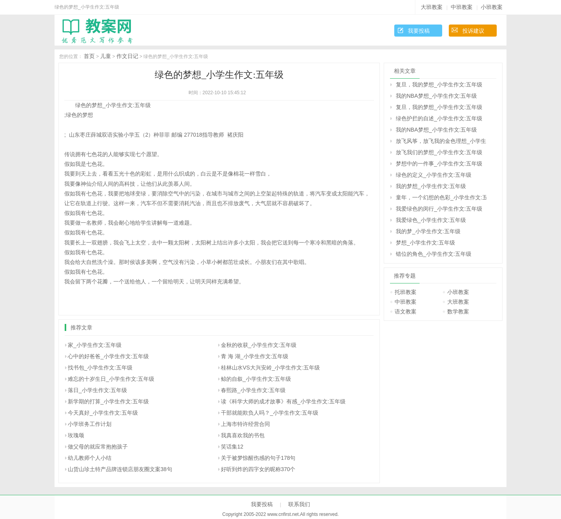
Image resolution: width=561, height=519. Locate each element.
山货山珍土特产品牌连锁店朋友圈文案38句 (120, 469)
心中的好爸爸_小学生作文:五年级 (108, 356)
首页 (89, 56)
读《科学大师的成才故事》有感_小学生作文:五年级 (283, 401)
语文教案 (405, 311)
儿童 (105, 56)
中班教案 (462, 7)
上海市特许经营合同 (245, 424)
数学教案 (458, 311)
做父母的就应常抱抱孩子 (98, 446)
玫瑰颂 (76, 435)
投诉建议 (473, 31)
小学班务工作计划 (89, 424)
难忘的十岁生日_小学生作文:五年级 (111, 379)
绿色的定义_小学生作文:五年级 (433, 175)
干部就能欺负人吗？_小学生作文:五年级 (269, 413)
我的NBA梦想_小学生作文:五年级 (436, 96)
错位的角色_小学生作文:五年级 (433, 254)
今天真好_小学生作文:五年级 (103, 413)
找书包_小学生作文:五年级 (100, 367)
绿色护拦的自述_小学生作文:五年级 (439, 118)
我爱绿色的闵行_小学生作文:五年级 (439, 209)
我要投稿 (419, 31)
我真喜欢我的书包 (243, 435)
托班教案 (405, 292)
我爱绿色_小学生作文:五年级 (431, 220)
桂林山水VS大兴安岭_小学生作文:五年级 (270, 367)
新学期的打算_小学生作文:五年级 (108, 401)
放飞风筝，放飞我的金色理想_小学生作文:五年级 (441, 141)
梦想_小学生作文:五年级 (425, 242)
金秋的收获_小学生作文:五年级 (258, 345)
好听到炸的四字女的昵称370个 (258, 469)
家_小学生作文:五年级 (95, 345)
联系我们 (299, 504)
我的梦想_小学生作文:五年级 (431, 186)
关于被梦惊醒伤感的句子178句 (258, 458)
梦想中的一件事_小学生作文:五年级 (439, 163)
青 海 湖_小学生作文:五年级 (254, 356)
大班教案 (432, 7)
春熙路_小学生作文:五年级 (253, 390)
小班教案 (492, 7)
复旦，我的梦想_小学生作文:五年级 (439, 84)
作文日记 (127, 56)
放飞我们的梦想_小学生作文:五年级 (439, 152)
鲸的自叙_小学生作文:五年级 (256, 379)
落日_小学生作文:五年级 (97, 390)
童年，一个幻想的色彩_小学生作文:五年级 (441, 197)
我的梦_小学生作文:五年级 (428, 231)
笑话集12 (232, 446)
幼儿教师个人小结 (89, 458)
